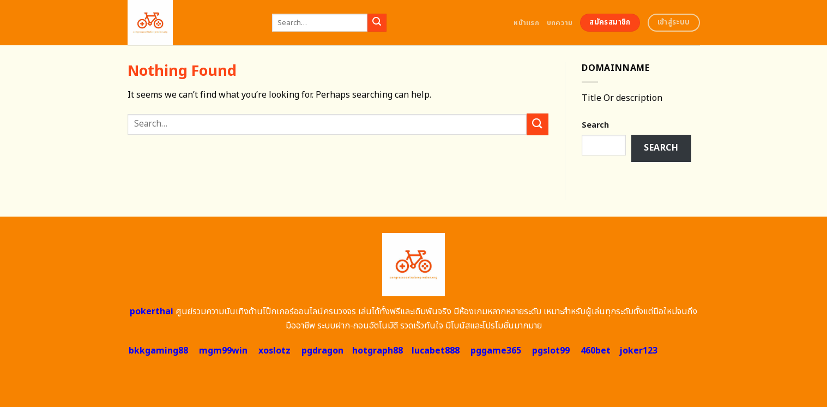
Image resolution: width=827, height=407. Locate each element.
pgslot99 (551, 350)
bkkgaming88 (158, 350)
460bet (596, 350)
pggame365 (495, 350)
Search (595, 125)
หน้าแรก (526, 22)
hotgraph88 (377, 350)
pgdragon (322, 350)
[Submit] (376, 23)
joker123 (638, 350)
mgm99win (223, 350)
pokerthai (151, 311)
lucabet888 (436, 350)
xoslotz (274, 350)
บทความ (560, 22)
